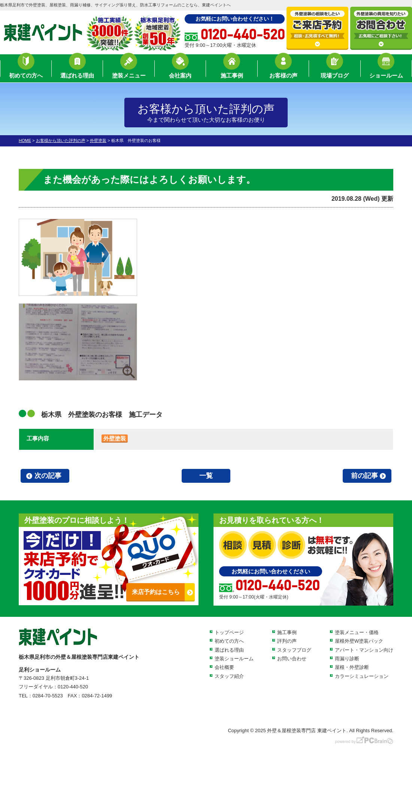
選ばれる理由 (77, 69)
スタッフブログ (294, 650)
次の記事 (47, 475)
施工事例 (232, 69)
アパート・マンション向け (364, 650)
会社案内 (180, 69)
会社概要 (224, 667)
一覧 (206, 475)
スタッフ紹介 (229, 676)
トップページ (229, 632)
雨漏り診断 (347, 658)
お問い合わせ (291, 658)
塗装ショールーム (234, 658)
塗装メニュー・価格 (357, 632)
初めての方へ (26, 69)
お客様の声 (283, 69)
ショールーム (386, 69)
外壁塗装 (114, 438)
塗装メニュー (129, 69)
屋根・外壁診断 (352, 667)
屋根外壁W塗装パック (359, 641)
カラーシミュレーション (361, 676)
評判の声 (287, 641)
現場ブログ (335, 69)
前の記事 (364, 475)
